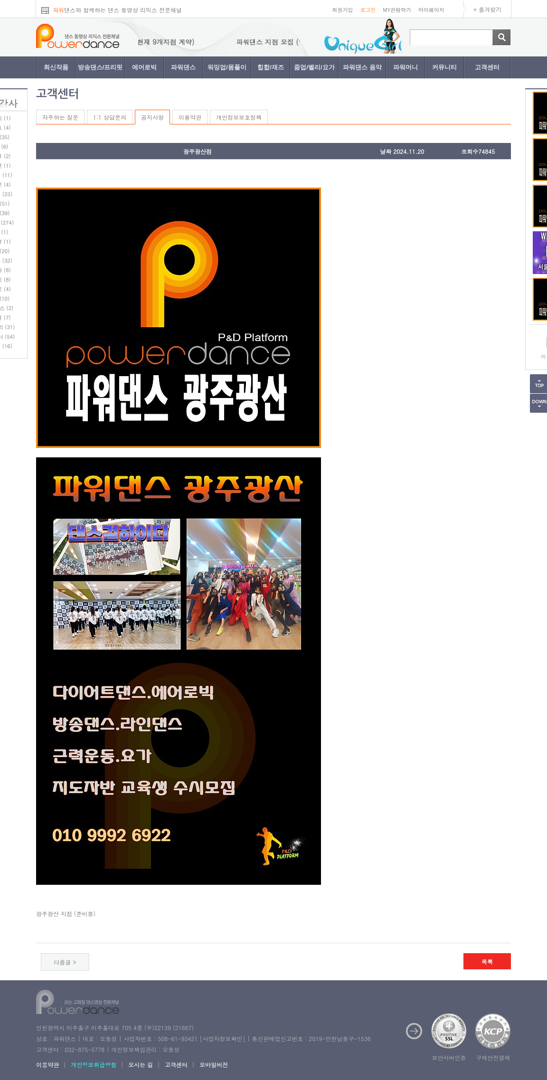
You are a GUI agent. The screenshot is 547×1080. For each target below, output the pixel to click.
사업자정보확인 (222, 1038)
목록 (487, 961)
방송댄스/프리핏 (100, 67)
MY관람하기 (397, 9)
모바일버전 (213, 1065)
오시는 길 (140, 1065)
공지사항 (152, 117)
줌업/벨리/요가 (314, 67)
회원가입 (342, 9)
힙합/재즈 (270, 67)
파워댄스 (183, 67)
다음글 (62, 962)
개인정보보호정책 (239, 117)
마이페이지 (431, 9)
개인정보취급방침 (93, 1065)
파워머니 (405, 67)
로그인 (368, 9)
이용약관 (190, 117)
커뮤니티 (444, 67)
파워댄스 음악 (362, 67)
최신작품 (56, 67)
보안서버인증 (449, 1057)
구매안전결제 (493, 1057)
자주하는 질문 (60, 117)
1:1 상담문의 (109, 117)
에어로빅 (144, 67)
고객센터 (487, 67)
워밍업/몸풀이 (226, 67)
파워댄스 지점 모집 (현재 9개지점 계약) (144, 42)
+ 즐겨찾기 (487, 9)
